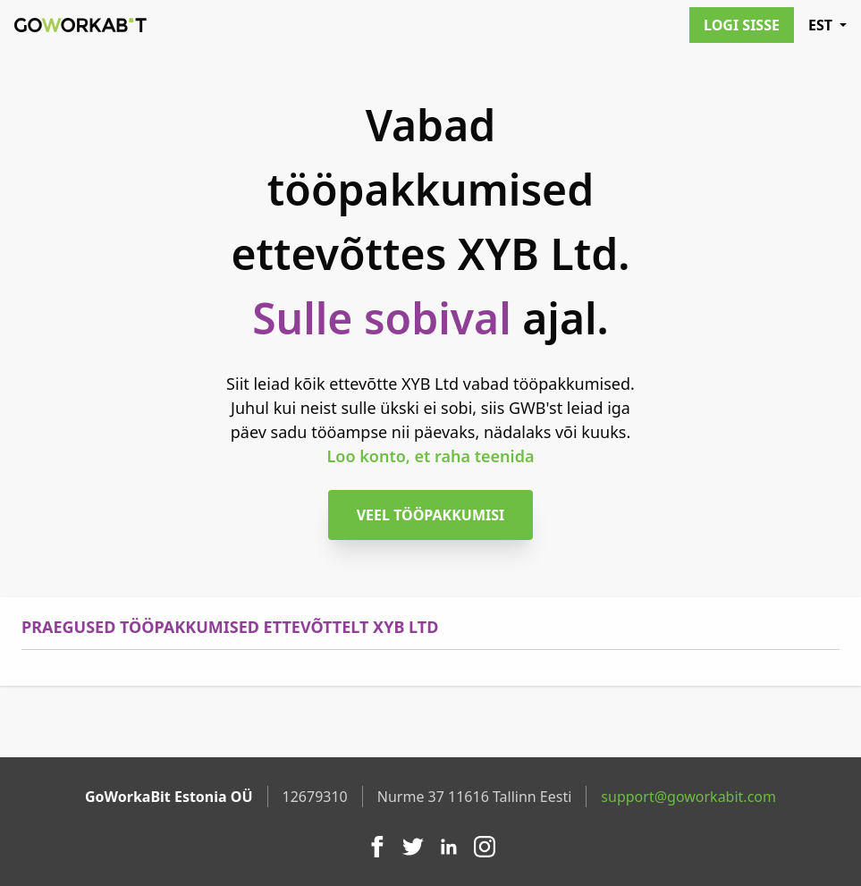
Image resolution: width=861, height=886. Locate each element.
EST (827, 25)
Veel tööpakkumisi (431, 515)
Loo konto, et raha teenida (431, 456)
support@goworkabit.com (688, 796)
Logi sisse (742, 25)
